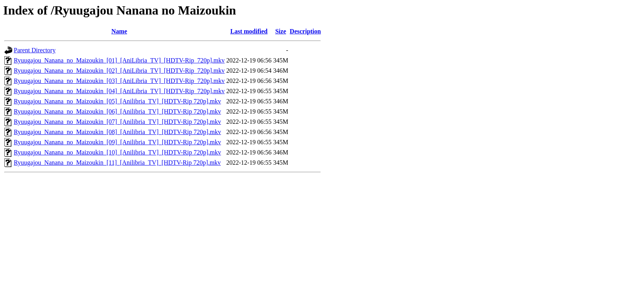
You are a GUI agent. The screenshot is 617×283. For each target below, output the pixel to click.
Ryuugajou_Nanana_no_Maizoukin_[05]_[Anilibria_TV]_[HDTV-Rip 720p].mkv (117, 101)
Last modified (249, 31)
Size (280, 31)
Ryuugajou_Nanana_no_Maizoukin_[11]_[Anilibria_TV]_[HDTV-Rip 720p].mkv (117, 162)
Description (305, 31)
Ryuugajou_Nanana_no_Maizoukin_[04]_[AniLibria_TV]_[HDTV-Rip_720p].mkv (119, 91)
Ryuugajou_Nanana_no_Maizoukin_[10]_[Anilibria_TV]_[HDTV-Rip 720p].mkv (117, 152)
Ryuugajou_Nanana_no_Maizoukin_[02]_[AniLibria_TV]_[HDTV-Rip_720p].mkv (119, 70)
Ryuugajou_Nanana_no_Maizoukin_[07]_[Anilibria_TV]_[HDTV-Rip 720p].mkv (117, 121)
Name (119, 31)
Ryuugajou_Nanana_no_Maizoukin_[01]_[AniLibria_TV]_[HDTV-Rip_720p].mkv (119, 60)
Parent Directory (34, 50)
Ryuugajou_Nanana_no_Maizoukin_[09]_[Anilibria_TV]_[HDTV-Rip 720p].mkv (117, 142)
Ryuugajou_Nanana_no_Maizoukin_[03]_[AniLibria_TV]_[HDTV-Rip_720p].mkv (119, 80)
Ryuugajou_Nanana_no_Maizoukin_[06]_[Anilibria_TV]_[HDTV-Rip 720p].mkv (117, 111)
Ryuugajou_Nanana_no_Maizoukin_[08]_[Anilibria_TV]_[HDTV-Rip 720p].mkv (117, 132)
